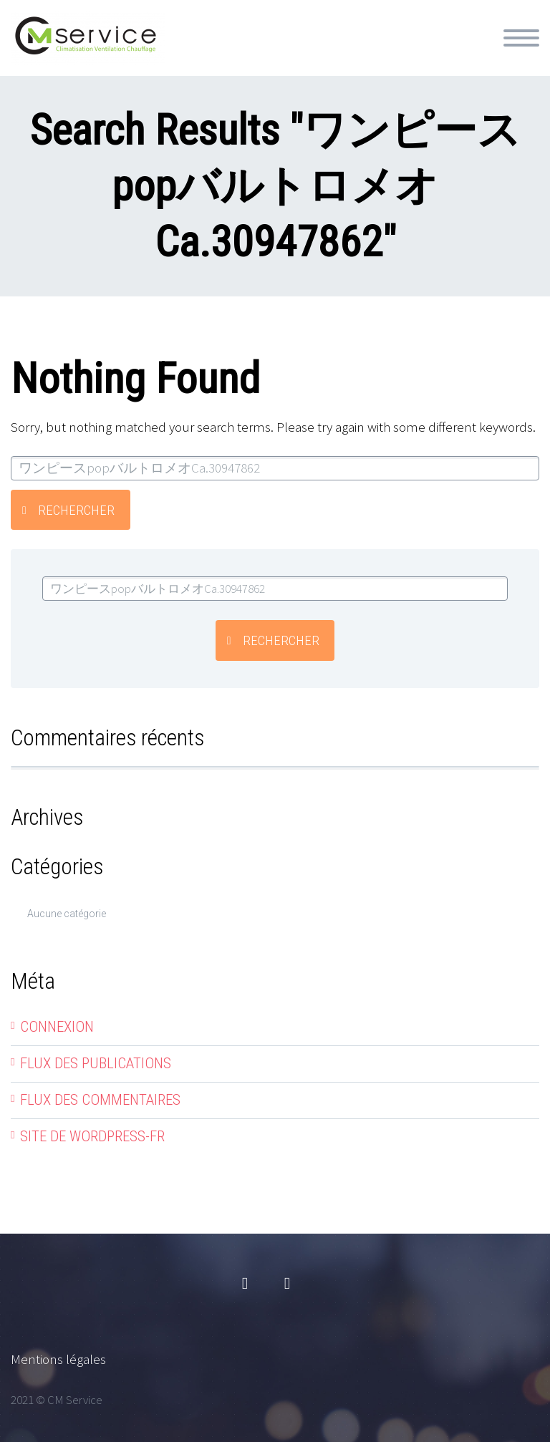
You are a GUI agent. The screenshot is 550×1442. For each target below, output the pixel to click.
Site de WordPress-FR (92, 1136)
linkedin (287, 1284)
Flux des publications (95, 1063)
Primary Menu (521, 38)
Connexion (57, 1026)
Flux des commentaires (100, 1099)
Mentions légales (58, 1359)
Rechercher (76, 510)
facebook (245, 1284)
